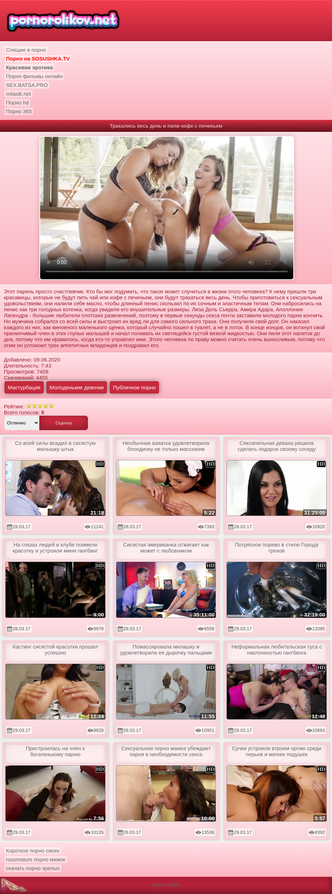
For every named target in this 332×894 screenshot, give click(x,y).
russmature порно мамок (35, 859)
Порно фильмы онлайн (34, 76)
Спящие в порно (26, 50)
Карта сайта (166, 885)
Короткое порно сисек (32, 851)
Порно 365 (19, 111)
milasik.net (18, 94)
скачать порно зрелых (33, 868)
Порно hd (17, 103)
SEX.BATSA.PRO (27, 85)
